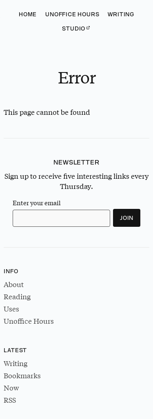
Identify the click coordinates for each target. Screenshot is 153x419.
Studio (73, 28)
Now (11, 388)
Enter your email (37, 203)
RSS (10, 400)
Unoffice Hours (72, 14)
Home (28, 14)
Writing (121, 14)
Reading (17, 296)
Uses (11, 309)
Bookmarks (22, 375)
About (14, 284)
